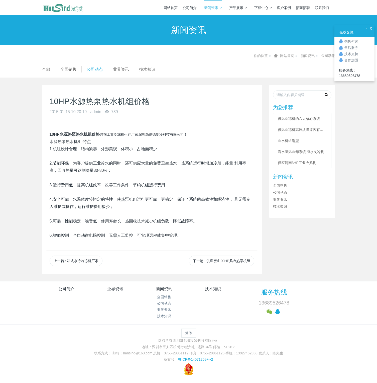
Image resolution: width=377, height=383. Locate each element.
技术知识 (147, 69)
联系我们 (322, 8)
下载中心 (263, 8)
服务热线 (274, 292)
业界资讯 (121, 69)
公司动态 (328, 56)
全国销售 (68, 69)
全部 (46, 69)
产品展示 (238, 8)
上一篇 (76, 261)
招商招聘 (303, 8)
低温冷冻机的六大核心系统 (299, 119)
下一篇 (221, 261)
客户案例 (284, 8)
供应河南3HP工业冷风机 (297, 163)
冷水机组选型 (288, 141)
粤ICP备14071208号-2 (195, 359)
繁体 (188, 333)
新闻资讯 (213, 8)
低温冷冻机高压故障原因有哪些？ (302, 130)
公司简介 (190, 8)
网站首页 (171, 8)
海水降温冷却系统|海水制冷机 (301, 152)
